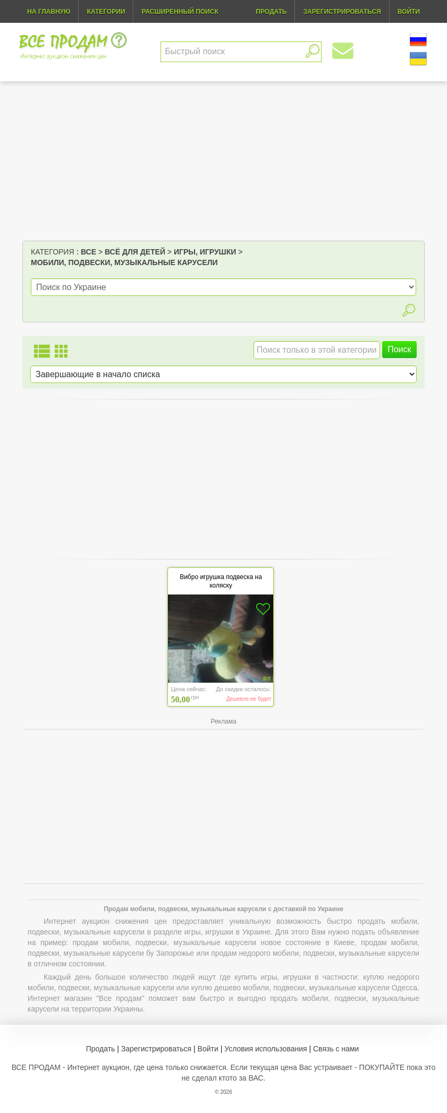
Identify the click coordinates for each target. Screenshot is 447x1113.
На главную (48, 11)
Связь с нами (336, 1048)
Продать (100, 1048)
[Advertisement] (223, 161)
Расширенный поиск (179, 11)
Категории (106, 11)
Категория (52, 252)
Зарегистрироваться (156, 1048)
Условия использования (265, 1048)
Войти (208, 1048)
